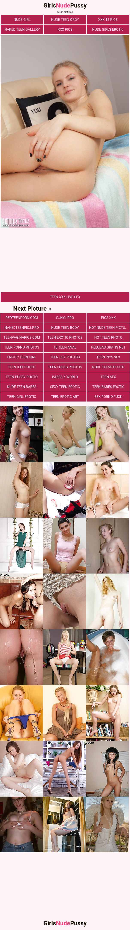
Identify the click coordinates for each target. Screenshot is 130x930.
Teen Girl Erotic (21, 397)
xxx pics (65, 29)
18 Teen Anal (65, 347)
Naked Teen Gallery (22, 29)
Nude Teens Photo (108, 367)
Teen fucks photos (65, 367)
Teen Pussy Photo (22, 377)
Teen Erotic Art (65, 397)
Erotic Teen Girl (21, 357)
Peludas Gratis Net (108, 347)
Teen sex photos (65, 357)
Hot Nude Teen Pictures (109, 328)
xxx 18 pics (108, 20)
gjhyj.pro (65, 318)
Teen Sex (108, 377)
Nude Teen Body (65, 328)
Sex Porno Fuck (108, 397)
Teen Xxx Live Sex (65, 297)
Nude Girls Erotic (108, 29)
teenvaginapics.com (21, 337)
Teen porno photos (21, 347)
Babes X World (65, 377)
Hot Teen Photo (108, 337)
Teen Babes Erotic (108, 387)
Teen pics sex (108, 357)
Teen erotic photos (64, 337)
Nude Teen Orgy (65, 20)
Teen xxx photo (22, 367)
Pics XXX (108, 318)
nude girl (22, 20)
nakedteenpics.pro (22, 328)
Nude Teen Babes (21, 387)
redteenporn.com (22, 318)
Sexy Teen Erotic (65, 387)
